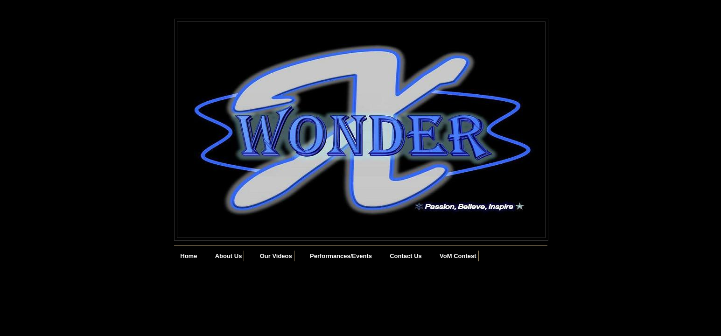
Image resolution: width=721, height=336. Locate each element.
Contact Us (406, 255)
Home (188, 255)
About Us (228, 255)
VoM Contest (458, 255)
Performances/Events (341, 255)
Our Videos (276, 255)
